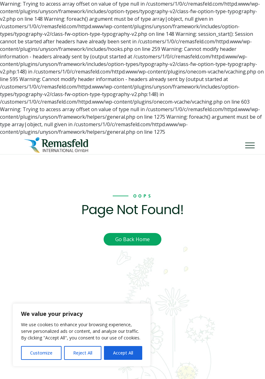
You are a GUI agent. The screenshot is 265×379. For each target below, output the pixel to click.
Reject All (82, 353)
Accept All (123, 353)
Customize (41, 353)
